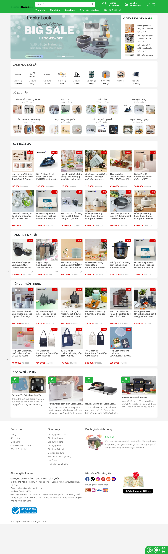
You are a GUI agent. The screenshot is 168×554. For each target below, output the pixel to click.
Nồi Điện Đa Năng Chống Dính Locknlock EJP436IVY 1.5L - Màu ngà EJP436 (96, 266)
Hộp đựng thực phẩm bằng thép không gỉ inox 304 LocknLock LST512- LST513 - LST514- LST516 (71, 178)
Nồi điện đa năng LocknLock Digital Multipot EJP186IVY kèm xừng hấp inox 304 (143, 217)
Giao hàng (70, 10)
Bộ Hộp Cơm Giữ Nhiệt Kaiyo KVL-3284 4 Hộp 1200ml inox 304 (145, 315)
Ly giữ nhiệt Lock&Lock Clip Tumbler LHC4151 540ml (44, 266)
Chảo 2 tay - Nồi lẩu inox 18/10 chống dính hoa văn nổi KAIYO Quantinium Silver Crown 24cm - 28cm (120, 217)
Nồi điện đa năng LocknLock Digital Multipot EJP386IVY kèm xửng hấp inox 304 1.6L (95, 217)
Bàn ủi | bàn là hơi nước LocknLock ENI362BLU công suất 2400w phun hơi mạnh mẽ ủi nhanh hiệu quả (46, 178)
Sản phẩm (56, 11)
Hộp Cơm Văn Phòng (58, 465)
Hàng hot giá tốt (25, 236)
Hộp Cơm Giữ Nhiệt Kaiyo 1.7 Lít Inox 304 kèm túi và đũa (120, 315)
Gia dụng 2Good (56, 450)
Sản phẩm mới (22, 145)
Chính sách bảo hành (90, 10)
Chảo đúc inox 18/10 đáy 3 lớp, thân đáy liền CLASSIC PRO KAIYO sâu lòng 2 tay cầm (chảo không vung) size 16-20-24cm (22, 217)
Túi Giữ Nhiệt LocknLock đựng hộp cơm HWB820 (71, 354)
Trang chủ (40, 10)
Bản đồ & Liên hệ (112, 10)
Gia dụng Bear (55, 446)
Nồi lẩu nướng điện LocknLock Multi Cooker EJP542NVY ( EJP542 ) (22, 266)
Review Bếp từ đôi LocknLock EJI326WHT (99, 405)
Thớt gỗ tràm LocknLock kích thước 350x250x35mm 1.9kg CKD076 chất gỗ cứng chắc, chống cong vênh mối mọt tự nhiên (120, 178)
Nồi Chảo (52, 461)
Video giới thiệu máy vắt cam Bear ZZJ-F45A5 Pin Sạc (145, 28)
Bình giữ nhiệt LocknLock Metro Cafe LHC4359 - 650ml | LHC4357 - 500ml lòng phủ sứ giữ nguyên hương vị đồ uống (145, 178)
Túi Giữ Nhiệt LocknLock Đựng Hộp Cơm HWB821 (96, 354)
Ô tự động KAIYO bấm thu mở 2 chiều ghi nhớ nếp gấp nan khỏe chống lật (96, 178)
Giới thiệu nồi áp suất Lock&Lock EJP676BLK (144, 48)
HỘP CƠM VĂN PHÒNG (27, 284)
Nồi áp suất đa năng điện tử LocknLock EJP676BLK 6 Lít (120, 266)
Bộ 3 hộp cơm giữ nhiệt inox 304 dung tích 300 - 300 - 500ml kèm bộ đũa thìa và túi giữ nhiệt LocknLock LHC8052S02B (71, 315)
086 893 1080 (25, 492)
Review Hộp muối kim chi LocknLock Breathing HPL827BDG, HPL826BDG (139, 398)
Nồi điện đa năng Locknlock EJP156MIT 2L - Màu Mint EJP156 (71, 266)
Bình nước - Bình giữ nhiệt (60, 457)
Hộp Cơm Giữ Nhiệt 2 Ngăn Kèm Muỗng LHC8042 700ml (22, 354)
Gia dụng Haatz (55, 442)
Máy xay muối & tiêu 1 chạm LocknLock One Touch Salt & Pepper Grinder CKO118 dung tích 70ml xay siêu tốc (22, 178)
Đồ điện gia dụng (56, 454)
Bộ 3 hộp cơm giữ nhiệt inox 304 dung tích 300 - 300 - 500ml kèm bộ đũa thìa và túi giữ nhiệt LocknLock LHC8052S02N (47, 315)
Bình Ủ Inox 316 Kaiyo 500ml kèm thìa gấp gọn (95, 315)
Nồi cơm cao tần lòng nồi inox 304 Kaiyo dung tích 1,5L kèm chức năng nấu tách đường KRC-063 (71, 217)
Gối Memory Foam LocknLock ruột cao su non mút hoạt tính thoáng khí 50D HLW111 (46, 217)
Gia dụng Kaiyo (55, 439)
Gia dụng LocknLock (58, 435)
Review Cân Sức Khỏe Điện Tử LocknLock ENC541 (26, 396)
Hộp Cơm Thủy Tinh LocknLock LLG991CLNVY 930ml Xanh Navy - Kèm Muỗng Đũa (120, 354)
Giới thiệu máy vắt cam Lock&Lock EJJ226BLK (145, 38)
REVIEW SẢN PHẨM (24, 373)
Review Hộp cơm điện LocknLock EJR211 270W (65, 405)
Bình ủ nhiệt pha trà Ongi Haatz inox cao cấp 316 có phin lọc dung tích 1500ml (22, 315)
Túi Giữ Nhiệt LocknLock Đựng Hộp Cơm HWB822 (47, 354)
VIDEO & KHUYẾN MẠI (138, 19)
